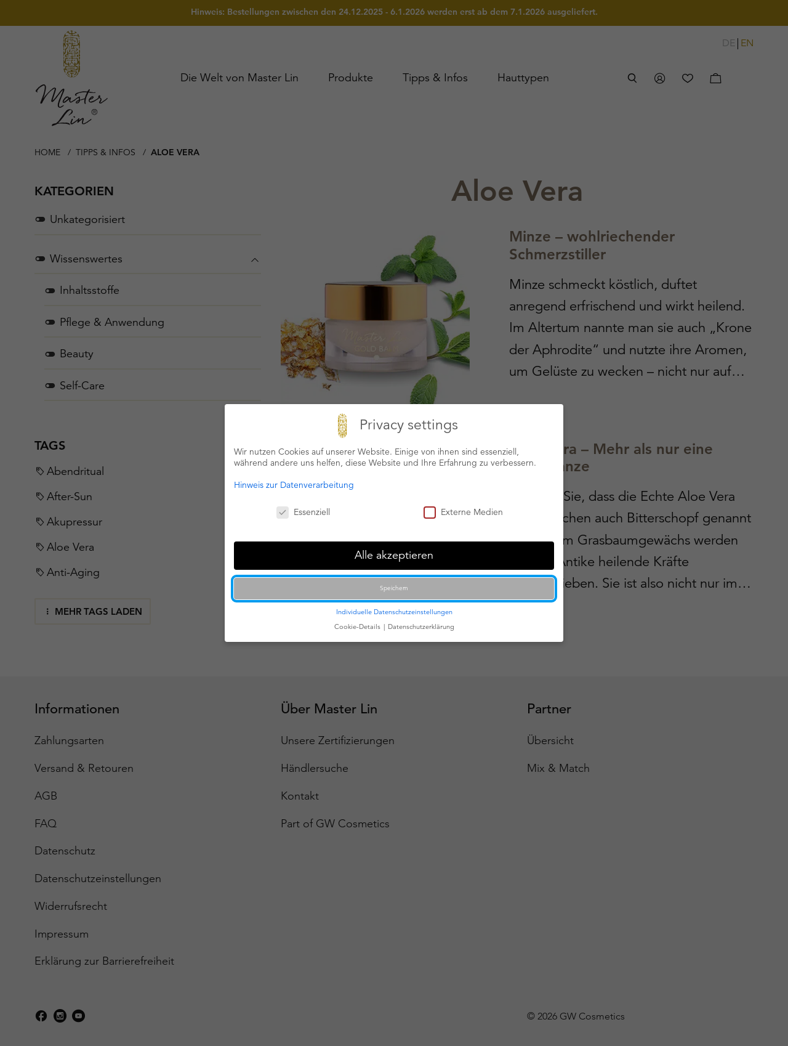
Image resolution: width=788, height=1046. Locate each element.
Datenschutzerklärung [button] (421, 626)
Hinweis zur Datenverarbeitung (294, 484)
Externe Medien (463, 511)
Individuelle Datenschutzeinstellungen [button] (394, 611)
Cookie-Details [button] (358, 626)
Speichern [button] (394, 587)
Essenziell (303, 511)
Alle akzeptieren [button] (394, 554)
